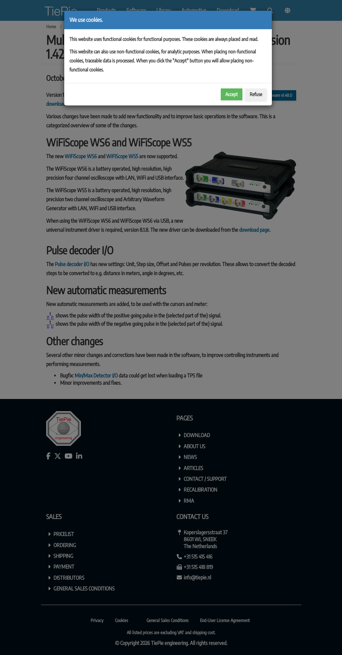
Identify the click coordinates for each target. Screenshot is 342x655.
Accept (231, 94)
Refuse (256, 94)
